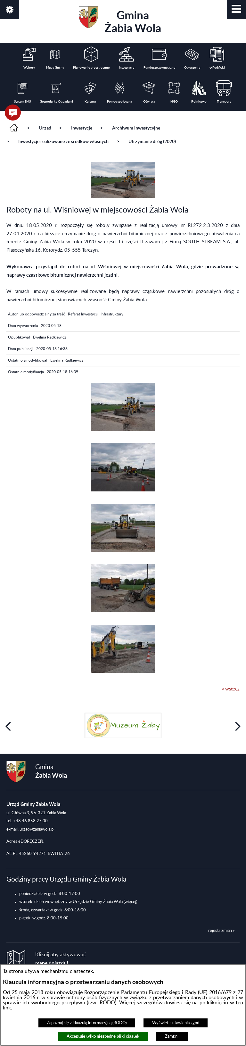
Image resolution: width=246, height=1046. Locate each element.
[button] (236, 9)
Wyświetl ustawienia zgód (175, 1023)
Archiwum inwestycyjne (136, 127)
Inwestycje (81, 127)
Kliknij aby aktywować (60, 959)
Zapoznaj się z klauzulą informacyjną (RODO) (87, 1023)
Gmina (120, 20)
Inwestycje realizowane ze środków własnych (63, 141)
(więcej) (130, 902)
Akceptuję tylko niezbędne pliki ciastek (103, 1036)
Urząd (45, 127)
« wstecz (231, 689)
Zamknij (172, 1036)
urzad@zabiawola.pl (37, 829)
